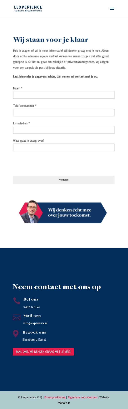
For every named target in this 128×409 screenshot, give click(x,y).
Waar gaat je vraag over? (30, 140)
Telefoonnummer (26, 107)
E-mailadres (23, 123)
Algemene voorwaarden (82, 397)
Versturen (64, 177)
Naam (19, 90)
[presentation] (45, 162)
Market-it (64, 403)
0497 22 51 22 (31, 307)
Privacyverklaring (54, 397)
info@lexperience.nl (35, 323)
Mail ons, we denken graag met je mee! (43, 351)
